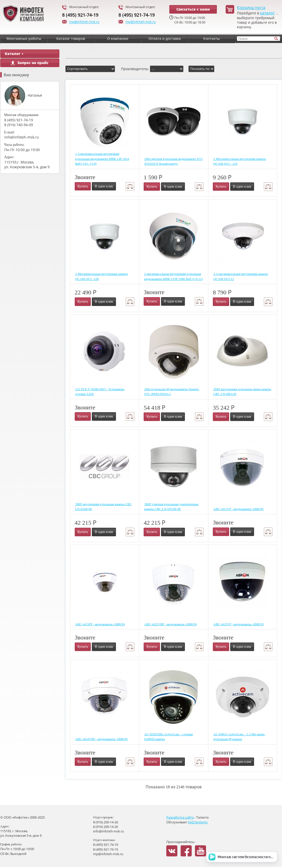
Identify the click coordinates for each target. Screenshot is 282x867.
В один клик (104, 186)
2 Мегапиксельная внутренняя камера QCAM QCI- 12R (101, 276)
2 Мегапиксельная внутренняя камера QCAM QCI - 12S (239, 161)
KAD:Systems (198, 822)
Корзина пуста (251, 7)
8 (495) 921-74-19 (80, 15)
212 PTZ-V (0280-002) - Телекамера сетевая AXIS (100, 391)
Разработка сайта (180, 817)
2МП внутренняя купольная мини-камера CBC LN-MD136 (242, 391)
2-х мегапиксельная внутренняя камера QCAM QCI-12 (240, 276)
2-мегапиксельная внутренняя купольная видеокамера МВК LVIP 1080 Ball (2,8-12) (173, 276)
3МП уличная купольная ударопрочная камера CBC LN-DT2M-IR (171, 506)
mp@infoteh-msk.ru (80, 22)
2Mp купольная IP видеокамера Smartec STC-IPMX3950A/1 (171, 391)
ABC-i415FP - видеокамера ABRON (100, 624)
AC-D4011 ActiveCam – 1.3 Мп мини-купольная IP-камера (239, 736)
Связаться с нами (193, 9)
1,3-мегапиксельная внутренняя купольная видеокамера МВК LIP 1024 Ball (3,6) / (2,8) (102, 158)
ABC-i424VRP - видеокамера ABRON (101, 739)
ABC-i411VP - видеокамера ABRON (238, 509)
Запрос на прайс (30, 62)
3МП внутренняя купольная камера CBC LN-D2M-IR (103, 506)
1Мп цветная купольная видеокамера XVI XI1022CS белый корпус (173, 161)
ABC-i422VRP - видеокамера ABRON (170, 624)
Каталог (14, 53)
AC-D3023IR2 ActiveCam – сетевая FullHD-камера (168, 736)
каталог (267, 13)
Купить (82, 186)
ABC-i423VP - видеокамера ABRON (238, 624)
